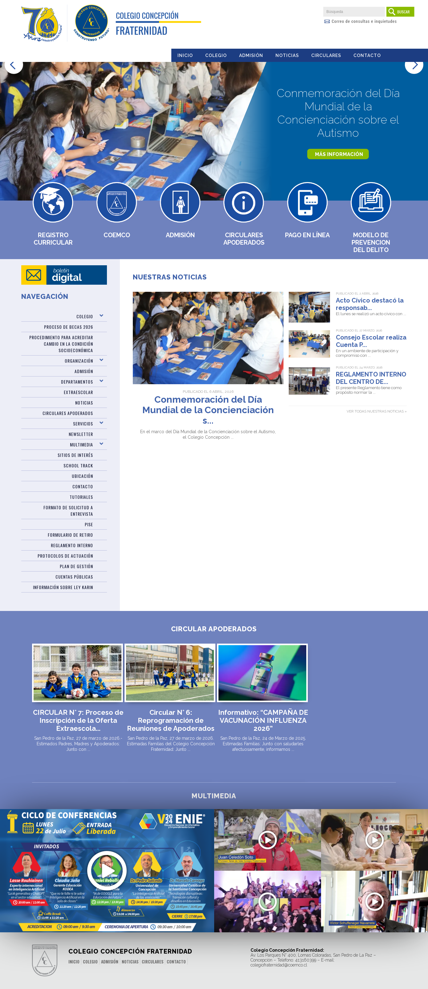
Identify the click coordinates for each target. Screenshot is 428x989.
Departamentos (77, 381)
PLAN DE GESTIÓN (76, 566)
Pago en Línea (307, 235)
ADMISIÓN (84, 371)
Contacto (367, 55)
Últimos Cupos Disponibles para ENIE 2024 (107, 861)
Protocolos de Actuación (65, 555)
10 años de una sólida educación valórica (268, 905)
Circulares (326, 55)
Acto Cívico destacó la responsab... (370, 304)
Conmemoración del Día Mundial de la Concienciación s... (208, 410)
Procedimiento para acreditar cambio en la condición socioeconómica (61, 343)
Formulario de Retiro (70, 534)
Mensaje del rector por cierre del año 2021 (374, 905)
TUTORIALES (81, 497)
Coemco (117, 235)
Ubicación (82, 476)
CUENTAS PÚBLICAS (74, 576)
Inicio (185, 55)
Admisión (251, 55)
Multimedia (81, 444)
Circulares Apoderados (243, 238)
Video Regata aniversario (267, 844)
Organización (79, 360)
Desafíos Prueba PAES (374, 840)
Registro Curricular (53, 238)
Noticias (287, 55)
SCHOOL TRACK (78, 465)
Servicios (83, 423)
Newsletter (81, 434)
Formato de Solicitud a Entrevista (68, 510)
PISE (89, 524)
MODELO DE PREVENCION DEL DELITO (371, 242)
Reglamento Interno (72, 545)
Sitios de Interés (75, 455)
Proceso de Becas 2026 (68, 327)
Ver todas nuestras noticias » (377, 411)
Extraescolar (78, 392)
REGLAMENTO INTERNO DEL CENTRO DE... (371, 378)
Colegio (216, 55)
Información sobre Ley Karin (63, 587)
